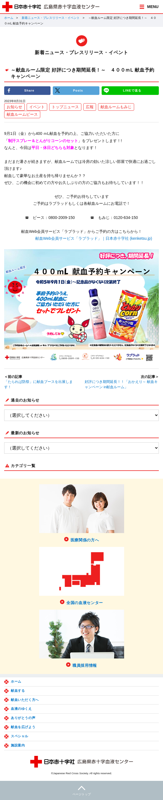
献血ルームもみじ (116, 107)
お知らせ (14, 107)
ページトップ (81, 790)
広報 (90, 107)
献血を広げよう (23, 727)
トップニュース (65, 107)
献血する (18, 691)
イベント (37, 107)
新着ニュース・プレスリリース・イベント (51, 17)
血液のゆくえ (21, 709)
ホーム (8, 17)
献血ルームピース (22, 114)
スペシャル (19, 736)
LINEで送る (132, 90)
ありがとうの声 (23, 718)
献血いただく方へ (25, 700)
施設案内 (18, 745)
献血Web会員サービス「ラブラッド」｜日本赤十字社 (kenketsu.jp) (93, 238)
